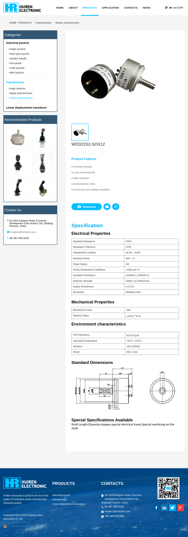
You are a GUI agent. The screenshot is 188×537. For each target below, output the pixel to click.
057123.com (21, 522)
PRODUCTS (25, 22)
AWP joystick (16, 72)
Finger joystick (16, 49)
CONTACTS (112, 483)
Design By (8, 522)
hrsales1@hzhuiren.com (23, 232)
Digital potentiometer (20, 93)
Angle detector (16, 88)
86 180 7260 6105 (114, 507)
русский (178, 7)
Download (86, 206)
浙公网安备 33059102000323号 (21, 526)
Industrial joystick (17, 42)
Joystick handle (17, 58)
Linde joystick (16, 67)
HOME (13, 22)
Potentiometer (44, 22)
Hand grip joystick (18, 53)
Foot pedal (14, 63)
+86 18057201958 (114, 516)
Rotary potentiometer (68, 22)
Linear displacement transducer (26, 107)
